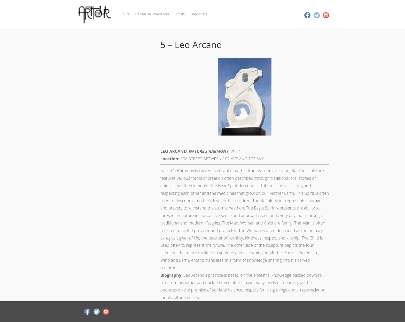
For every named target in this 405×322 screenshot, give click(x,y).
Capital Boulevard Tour (152, 14)
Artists (180, 14)
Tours (125, 14)
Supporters (199, 14)
